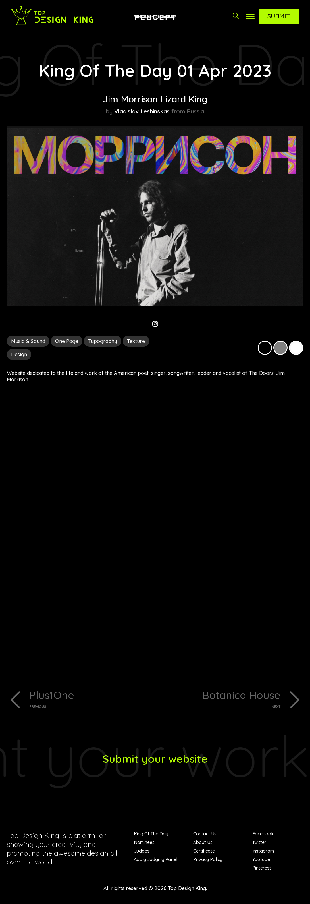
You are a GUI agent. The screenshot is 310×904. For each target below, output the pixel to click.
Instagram (263, 852)
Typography (102, 341)
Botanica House (220, 699)
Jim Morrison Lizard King (155, 98)
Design (19, 354)
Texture (136, 341)
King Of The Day (151, 835)
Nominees (144, 843)
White (296, 348)
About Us (203, 843)
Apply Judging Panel (155, 860)
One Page (66, 341)
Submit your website (155, 759)
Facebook (263, 835)
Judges (141, 852)
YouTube (261, 860)
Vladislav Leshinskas (142, 111)
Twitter (259, 843)
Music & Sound (28, 341)
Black (265, 348)
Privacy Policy (207, 860)
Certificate (204, 852)
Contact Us (205, 835)
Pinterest (261, 869)
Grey (280, 348)
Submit (278, 16)
